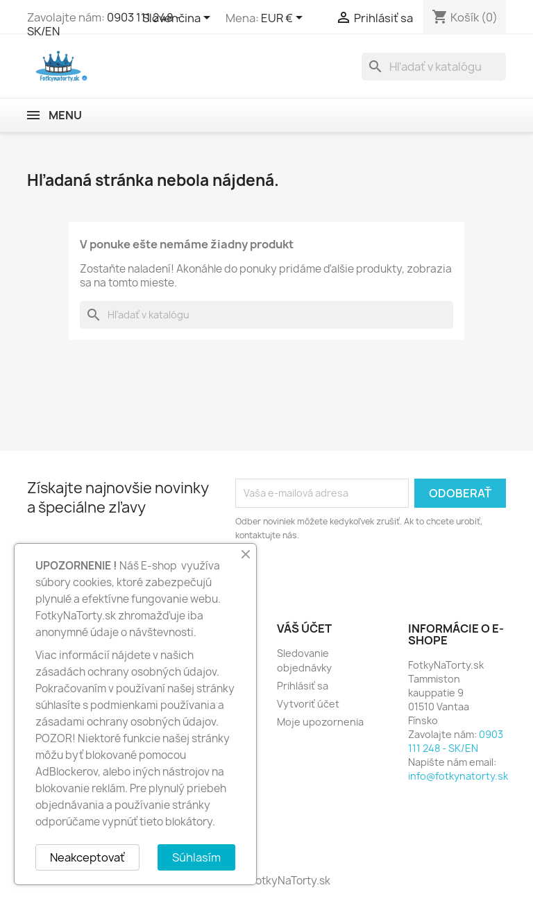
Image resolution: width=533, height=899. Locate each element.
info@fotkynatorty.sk (458, 775)
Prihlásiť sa (302, 685)
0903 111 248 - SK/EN (455, 741)
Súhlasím (196, 857)
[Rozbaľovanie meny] (284, 18)
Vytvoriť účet (308, 703)
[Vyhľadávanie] (434, 66)
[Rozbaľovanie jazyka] (178, 18)
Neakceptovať (87, 857)
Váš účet (304, 628)
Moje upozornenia (320, 721)
